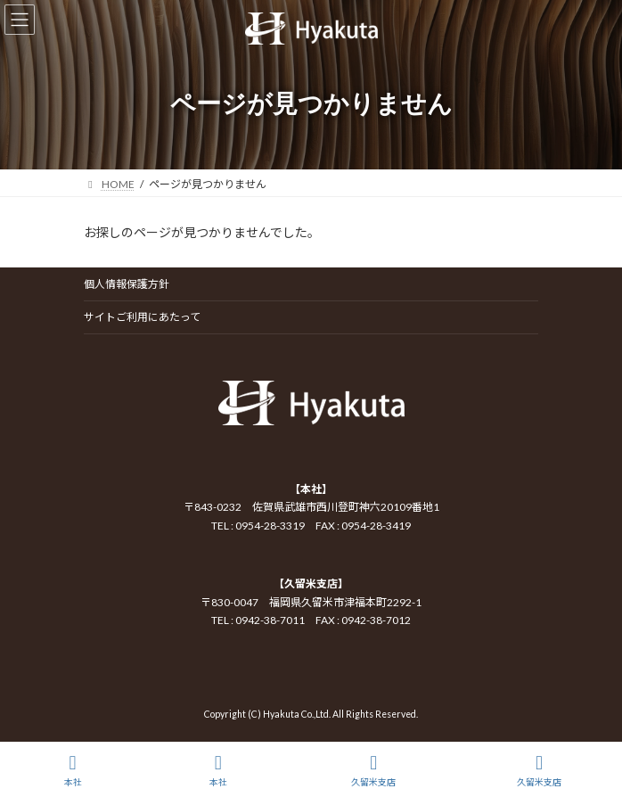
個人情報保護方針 (126, 284)
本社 (73, 770)
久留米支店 (373, 770)
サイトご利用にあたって (142, 317)
